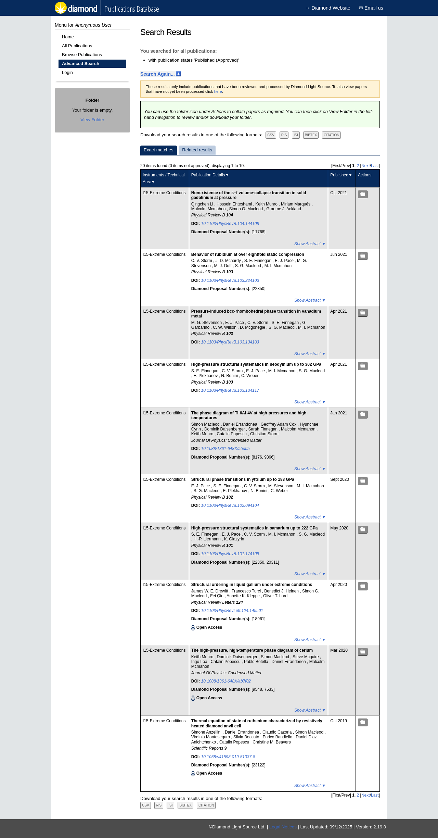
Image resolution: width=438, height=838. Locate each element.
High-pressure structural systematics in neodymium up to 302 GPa (256, 364)
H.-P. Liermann (208, 539)
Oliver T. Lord (275, 595)
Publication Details (208, 175)
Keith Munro (267, 204)
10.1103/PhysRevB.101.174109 (230, 553)
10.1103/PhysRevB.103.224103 (230, 280)
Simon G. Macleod (246, 209)
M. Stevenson (281, 486)
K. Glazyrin (234, 539)
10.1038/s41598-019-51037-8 (228, 756)
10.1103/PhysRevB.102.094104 (230, 505)
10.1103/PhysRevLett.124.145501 (232, 610)
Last (375, 165)
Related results (197, 149)
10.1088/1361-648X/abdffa (225, 448)
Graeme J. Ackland (283, 209)
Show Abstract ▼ (310, 243)
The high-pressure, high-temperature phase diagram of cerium (252, 650)
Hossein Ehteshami (235, 204)
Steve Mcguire (306, 656)
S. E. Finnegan (258, 260)
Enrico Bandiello (277, 737)
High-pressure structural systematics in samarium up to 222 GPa (254, 528)
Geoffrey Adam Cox (279, 424)
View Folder (92, 119)
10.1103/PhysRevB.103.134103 (230, 342)
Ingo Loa (199, 661)
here (218, 91)
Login (67, 72)
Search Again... (157, 74)
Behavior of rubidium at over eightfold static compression (247, 254)
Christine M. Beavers (272, 742)
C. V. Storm (202, 260)
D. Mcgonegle (253, 327)
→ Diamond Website (327, 8)
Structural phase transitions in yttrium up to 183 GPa (242, 479)
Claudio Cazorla (277, 732)
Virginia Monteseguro (211, 737)
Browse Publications (82, 54)
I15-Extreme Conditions (164, 192)
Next (365, 165)
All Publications (77, 45)
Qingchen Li (202, 204)
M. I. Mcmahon (278, 265)
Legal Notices (283, 826)
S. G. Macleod (248, 265)
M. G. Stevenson (207, 322)
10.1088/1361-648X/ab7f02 (226, 681)
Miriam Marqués (296, 204)
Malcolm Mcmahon (209, 209)
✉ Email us (371, 8)
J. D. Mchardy (229, 260)
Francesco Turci (247, 591)
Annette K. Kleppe (244, 595)
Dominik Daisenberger (225, 429)
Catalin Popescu (232, 433)
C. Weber (249, 375)
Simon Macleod (206, 424)
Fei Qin (217, 595)
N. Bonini (230, 375)
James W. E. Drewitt (210, 591)
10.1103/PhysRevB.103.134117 (230, 390)
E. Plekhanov (206, 375)
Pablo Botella (256, 661)
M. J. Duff (223, 265)
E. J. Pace (285, 260)
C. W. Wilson (225, 327)
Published (339, 175)
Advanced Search (80, 63)
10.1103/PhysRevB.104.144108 (230, 223)
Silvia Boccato (246, 737)
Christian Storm (264, 433)
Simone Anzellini (206, 732)
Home (68, 36)
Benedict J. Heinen (282, 591)
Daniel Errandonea (240, 424)
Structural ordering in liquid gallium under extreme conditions (251, 584)
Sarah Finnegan (263, 429)
